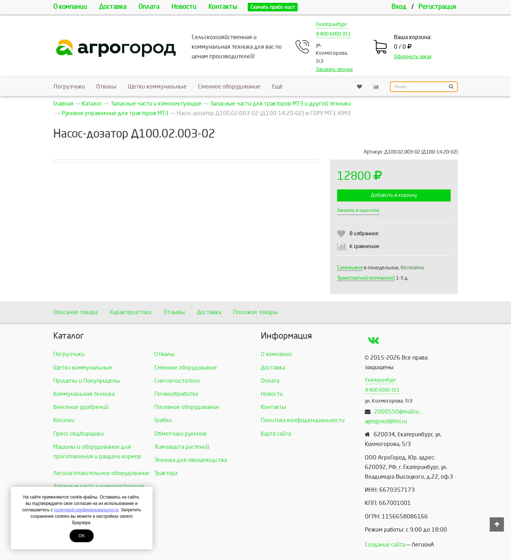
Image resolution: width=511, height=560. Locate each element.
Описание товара (75, 312)
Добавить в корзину (394, 195)
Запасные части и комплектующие (98, 486)
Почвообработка (176, 394)
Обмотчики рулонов (180, 434)
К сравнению (364, 246)
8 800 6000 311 (333, 34)
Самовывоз (350, 267)
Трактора (165, 473)
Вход (398, 7)
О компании (70, 7)
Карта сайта (276, 434)
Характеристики (131, 312)
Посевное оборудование (186, 407)
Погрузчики (69, 87)
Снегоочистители (177, 381)
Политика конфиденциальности (303, 420)
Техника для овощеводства (190, 460)
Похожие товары (255, 312)
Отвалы (106, 87)
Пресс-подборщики (78, 434)
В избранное (364, 233)
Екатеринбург (331, 24)
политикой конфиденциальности (86, 509)
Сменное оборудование (229, 87)
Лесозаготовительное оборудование (101, 473)
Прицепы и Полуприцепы (86, 381)
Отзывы (174, 312)
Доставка (112, 7)
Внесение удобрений (81, 407)
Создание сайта (385, 545)
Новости (183, 7)
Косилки (64, 420)
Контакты (222, 7)
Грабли (163, 420)
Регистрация (437, 7)
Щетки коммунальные (157, 87)
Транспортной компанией (366, 278)
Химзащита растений (181, 447)
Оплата (148, 7)
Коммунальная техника (84, 394)
